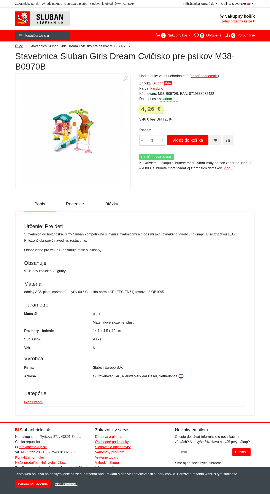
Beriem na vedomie (33, 484)
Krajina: (237, 3)
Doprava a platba (75, 3)
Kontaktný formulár (29, 457)
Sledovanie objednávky (105, 3)
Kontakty (128, 3)
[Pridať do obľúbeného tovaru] (215, 140)
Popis (39, 204)
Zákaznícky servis (27, 3)
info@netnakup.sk (32, 447)
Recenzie (75, 204)
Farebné (156, 88)
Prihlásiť (241, 452)
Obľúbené (205, 35)
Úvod (19, 46)
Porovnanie (238, 35)
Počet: (145, 130)
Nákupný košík (171, 35)
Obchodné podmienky (112, 442)
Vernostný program (109, 452)
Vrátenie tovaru (106, 457)
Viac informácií (66, 484)
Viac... (228, 168)
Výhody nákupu (51, 3)
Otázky (111, 204)
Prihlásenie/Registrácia (200, 3)
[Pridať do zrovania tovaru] (228, 140)
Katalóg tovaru (43, 35)
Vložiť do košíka (187, 140)
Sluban (157, 83)
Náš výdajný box (53, 462)
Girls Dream (33, 402)
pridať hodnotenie (204, 76)
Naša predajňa (26, 462)
